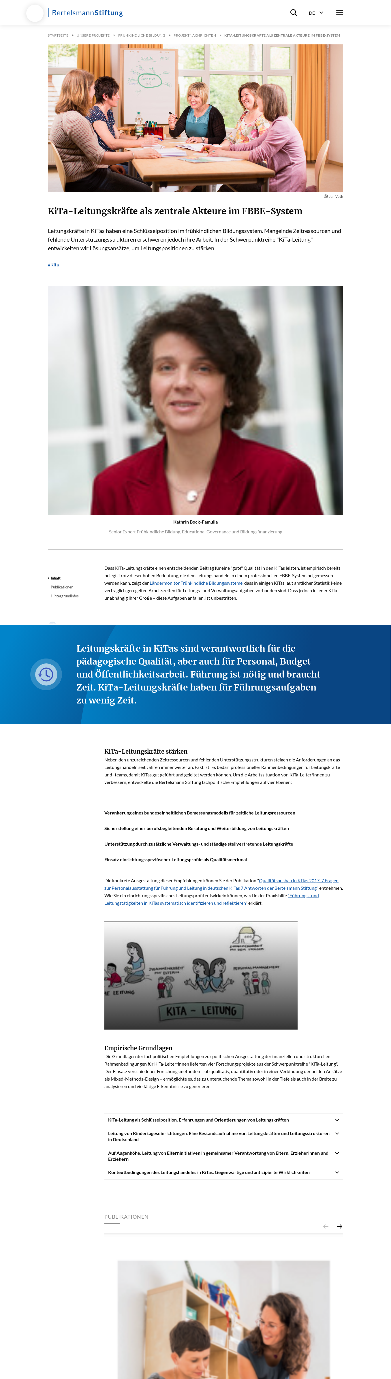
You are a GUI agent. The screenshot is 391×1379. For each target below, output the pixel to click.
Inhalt (56, 578)
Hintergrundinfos (65, 596)
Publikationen (62, 587)
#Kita (53, 264)
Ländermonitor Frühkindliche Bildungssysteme (196, 583)
